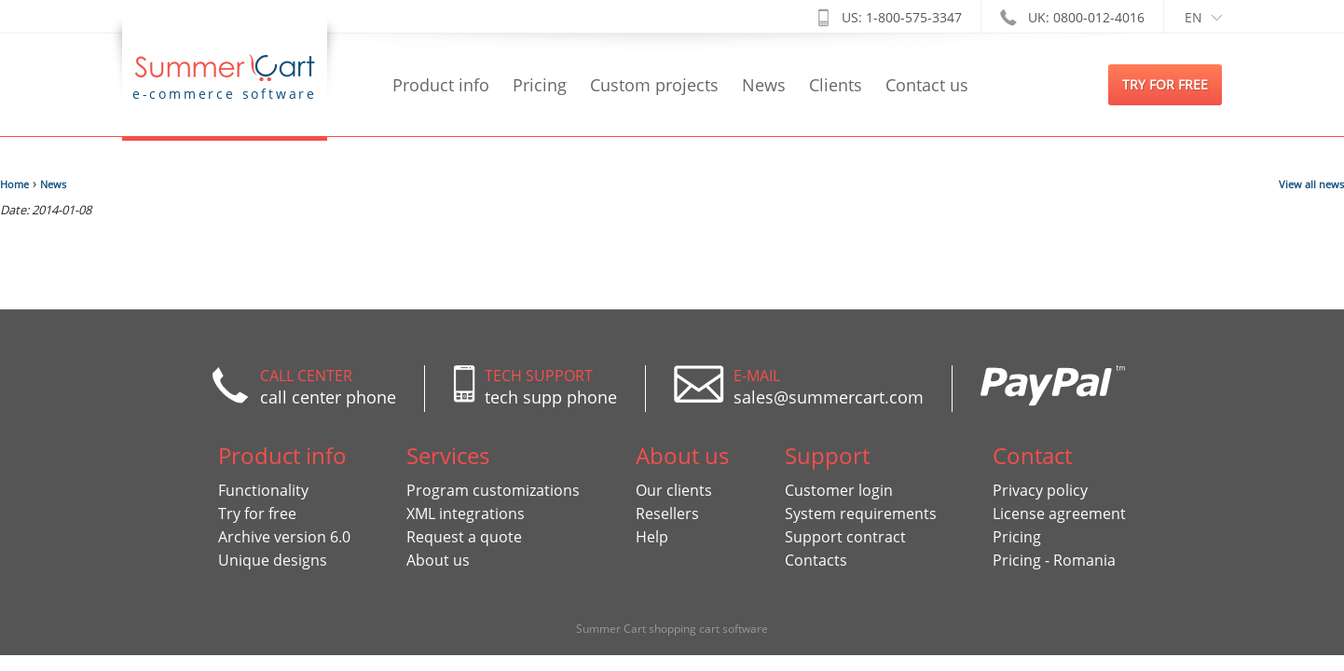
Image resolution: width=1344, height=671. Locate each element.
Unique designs (272, 560)
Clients (835, 85)
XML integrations (465, 513)
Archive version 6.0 (284, 537)
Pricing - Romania (1054, 560)
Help (652, 537)
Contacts (816, 560)
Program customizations (493, 490)
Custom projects (654, 85)
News (764, 85)
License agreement (1059, 513)
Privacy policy (1040, 490)
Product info (440, 85)
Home (14, 184)
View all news (1311, 184)
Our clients (674, 490)
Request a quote (464, 537)
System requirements (861, 513)
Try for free (257, 513)
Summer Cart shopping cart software (672, 629)
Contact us (926, 85)
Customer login (839, 490)
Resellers (667, 513)
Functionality (263, 490)
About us (438, 560)
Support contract (845, 537)
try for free (1165, 84)
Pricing (540, 85)
